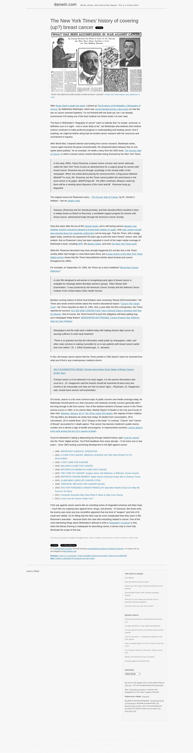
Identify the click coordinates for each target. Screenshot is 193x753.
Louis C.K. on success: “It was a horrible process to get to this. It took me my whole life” (88, 556)
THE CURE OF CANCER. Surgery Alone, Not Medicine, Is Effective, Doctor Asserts (100, 473)
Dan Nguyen (129, 578)
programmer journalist (63, 549)
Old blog (65, 739)
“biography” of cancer (119, 523)
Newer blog (76, 739)
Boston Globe (94, 244)
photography (158, 685)
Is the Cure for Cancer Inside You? (77, 498)
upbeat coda (73, 201)
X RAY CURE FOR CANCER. (75, 462)
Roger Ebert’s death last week (70, 106)
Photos (87, 739)
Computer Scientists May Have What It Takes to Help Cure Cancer (92, 495)
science (117, 538)
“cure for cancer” (131, 438)
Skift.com (128, 685)
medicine (98, 538)
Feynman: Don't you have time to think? (139, 606)
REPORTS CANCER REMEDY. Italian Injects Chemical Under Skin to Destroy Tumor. (101, 476)
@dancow (145, 696)
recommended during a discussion (112, 109)
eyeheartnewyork (113, 739)
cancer (91, 538)
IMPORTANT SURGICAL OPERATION (79, 451)
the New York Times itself (124, 244)
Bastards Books (130, 739)
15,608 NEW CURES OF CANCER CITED (81, 480)
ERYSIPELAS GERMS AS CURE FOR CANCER (84, 469)
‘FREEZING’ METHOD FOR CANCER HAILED (83, 484)
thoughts (71, 538)
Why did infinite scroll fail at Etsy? (137, 582)
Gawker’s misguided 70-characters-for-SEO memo (72, 558)
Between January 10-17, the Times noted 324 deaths (87, 413)
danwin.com (65, 4)
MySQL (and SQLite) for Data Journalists (139, 657)
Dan (136, 538)
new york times (107, 538)
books (86, 538)
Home (56, 739)
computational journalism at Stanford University (105, 549)
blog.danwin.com (69, 551)
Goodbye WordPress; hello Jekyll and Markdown (142, 626)
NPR (80, 244)
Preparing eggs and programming (137, 661)
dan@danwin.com (111, 744)
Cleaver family (91, 226)
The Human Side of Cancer (104, 197)
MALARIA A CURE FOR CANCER (77, 466)
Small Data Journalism (137, 690)
